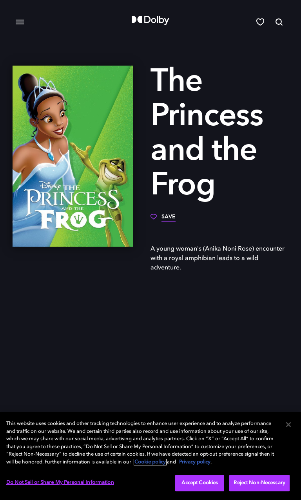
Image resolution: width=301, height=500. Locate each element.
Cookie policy (150, 462)
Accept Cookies (199, 482)
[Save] (163, 219)
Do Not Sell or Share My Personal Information (60, 482)
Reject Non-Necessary (259, 482)
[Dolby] (150, 20)
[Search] (279, 22)
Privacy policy (194, 462)
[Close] (288, 424)
